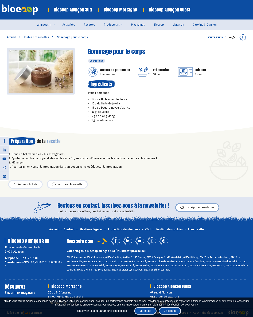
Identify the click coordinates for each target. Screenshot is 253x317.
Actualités (69, 24)
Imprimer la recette (67, 184)
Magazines (138, 24)
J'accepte (170, 310)
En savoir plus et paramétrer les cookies (102, 310)
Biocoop (159, 24)
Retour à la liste (25, 184)
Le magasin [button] (44, 24)
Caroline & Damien (205, 24)
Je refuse (145, 310)
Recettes (89, 24)
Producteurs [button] (112, 24)
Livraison (178, 24)
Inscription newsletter (197, 207)
